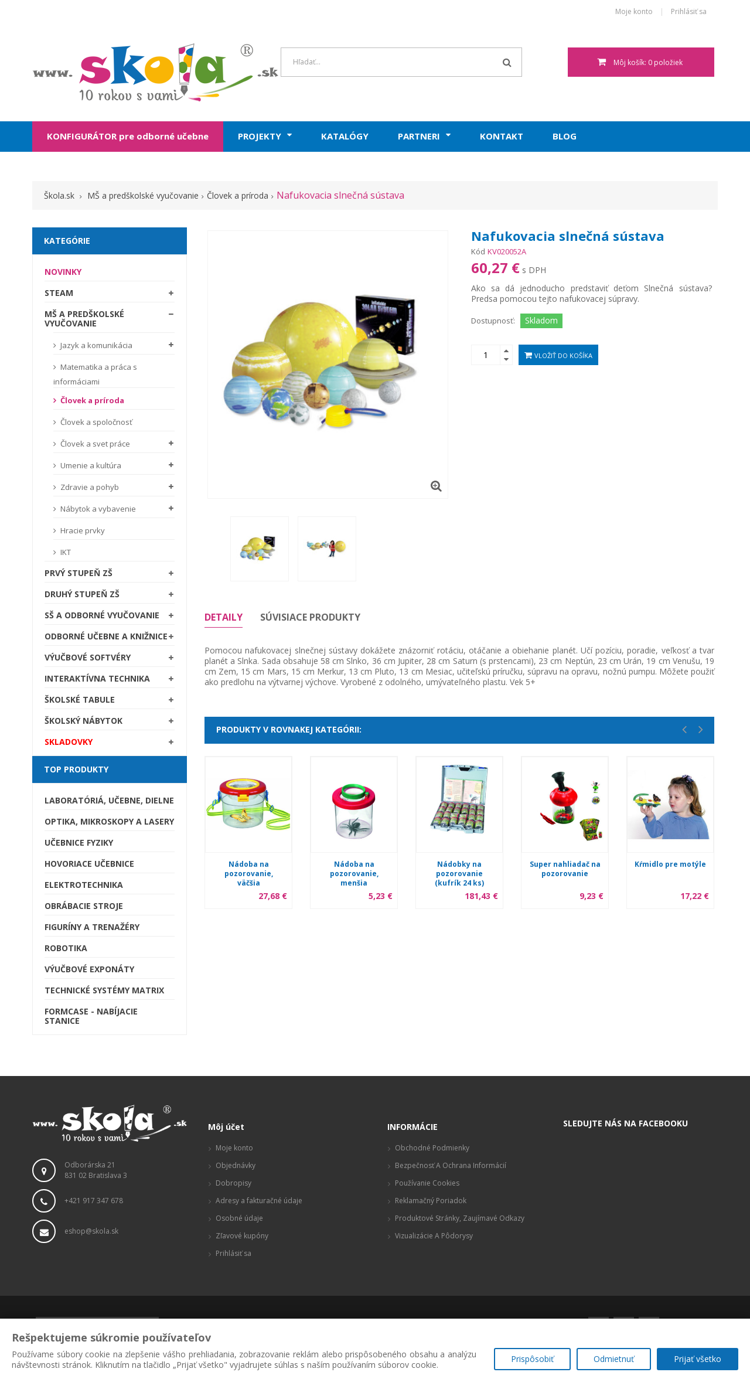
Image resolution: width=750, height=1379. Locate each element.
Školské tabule (80, 699)
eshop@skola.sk (91, 1231)
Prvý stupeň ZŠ (78, 572)
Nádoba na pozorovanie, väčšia (248, 873)
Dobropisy (233, 1183)
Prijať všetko (697, 1358)
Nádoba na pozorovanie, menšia (354, 873)
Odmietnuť (614, 1358)
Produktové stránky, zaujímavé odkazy (459, 1218)
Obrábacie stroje (84, 905)
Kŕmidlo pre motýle (670, 864)
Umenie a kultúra (90, 465)
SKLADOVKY (69, 741)
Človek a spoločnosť (95, 422)
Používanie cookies (427, 1183)
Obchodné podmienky (432, 1148)
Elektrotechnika (84, 884)
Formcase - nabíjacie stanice (91, 1016)
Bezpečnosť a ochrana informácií (450, 1165)
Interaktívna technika (97, 678)
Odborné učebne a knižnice (106, 636)
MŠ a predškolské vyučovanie (84, 318)
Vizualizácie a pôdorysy (434, 1236)
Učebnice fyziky (79, 842)
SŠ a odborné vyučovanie (102, 615)
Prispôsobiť (532, 1358)
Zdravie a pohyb (89, 487)
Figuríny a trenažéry (92, 926)
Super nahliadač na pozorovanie (565, 869)
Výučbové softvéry (88, 657)
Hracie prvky (82, 530)
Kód (478, 251)
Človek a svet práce (94, 443)
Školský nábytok (83, 720)
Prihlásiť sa (689, 12)
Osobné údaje (239, 1218)
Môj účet (226, 1126)
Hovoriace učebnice (89, 863)
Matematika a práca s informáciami (95, 374)
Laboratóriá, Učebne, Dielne (109, 800)
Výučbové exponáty (89, 969)
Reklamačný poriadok (430, 1201)
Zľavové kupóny (242, 1236)
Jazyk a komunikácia (95, 345)
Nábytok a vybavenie (97, 508)
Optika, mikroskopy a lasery (109, 821)
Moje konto (634, 12)
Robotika (66, 948)
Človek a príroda (91, 400)
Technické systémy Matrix (104, 990)
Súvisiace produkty (310, 617)
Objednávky (235, 1165)
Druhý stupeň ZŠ (82, 594)
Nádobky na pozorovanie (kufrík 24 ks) (459, 873)
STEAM (59, 292)
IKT (65, 552)
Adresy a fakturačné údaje (259, 1201)
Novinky (63, 271)
